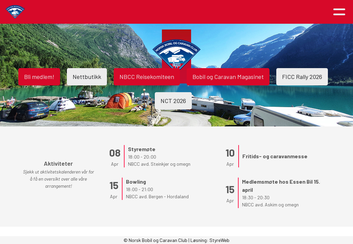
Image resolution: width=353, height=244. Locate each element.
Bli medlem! (39, 76)
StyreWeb (219, 240)
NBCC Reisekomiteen (146, 76)
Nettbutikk (87, 76)
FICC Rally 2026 (302, 76)
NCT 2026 (173, 100)
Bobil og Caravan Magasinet (228, 76)
